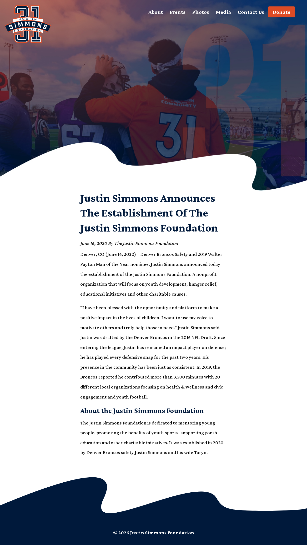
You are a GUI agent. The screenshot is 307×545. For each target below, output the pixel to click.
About (155, 12)
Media (223, 12)
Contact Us (251, 12)
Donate (281, 12)
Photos (200, 12)
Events (178, 12)
